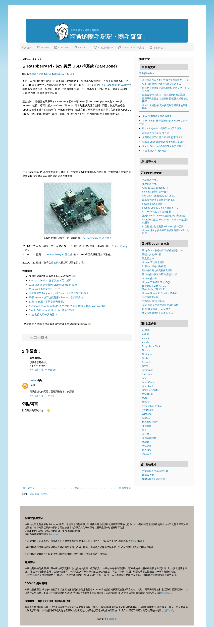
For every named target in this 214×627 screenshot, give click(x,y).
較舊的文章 (125, 488)
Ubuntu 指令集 (149, 278)
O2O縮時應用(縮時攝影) (154, 479)
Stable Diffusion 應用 (131, 47)
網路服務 (146, 449)
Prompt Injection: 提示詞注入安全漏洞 (50, 280)
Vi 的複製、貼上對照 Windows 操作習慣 (163, 226)
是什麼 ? (146, 434)
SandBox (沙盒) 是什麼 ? (155, 191)
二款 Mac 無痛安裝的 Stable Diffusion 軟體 (53, 284)
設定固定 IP (148, 258)
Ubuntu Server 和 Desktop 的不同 (159, 293)
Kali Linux (147, 374)
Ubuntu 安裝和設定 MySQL (156, 282)
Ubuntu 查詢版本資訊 (153, 262)
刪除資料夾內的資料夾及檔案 (157, 270)
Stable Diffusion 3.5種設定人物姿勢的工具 (164, 146)
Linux (49, 74)
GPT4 (145, 366)
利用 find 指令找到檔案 (154, 266)
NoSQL (146, 402)
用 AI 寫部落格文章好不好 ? (44, 288)
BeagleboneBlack (151, 346)
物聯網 (33, 74)
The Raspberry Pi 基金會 (114, 84)
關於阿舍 (156, 47)
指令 (144, 429)
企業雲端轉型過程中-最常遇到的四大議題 (163, 94)
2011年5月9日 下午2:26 (42, 396)
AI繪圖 (145, 334)
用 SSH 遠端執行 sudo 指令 (156, 309)
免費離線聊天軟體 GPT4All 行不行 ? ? (162, 137)
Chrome (146, 350)
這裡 (74, 276)
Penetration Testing (152, 406)
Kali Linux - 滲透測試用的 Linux (158, 195)
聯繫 (132, 540)
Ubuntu (42, 47)
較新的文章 (29, 488)
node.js (146, 418)
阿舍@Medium (146, 73)
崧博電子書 (148, 475)
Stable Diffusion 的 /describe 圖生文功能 (52, 310)
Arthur (33, 380)
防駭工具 (146, 453)
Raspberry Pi (60, 74)
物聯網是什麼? (149, 183)
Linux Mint (147, 386)
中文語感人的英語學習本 (155, 471)
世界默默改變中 (150, 422)
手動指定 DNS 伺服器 (153, 301)
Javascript (147, 370)
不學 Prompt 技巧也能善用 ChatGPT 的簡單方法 (56, 297)
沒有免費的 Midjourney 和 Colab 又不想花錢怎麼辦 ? (58, 293)
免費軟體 (146, 426)
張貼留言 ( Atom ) (39, 493)
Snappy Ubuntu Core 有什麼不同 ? (160, 207)
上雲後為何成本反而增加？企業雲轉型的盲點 (165, 79)
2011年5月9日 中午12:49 (43, 370)
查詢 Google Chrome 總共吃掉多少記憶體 (164, 215)
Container (61, 47)
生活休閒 (146, 446)
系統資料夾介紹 (150, 297)
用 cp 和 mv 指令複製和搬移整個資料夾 (162, 250)
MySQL (146, 398)
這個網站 (56, 262)
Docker (145, 358)
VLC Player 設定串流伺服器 (156, 211)
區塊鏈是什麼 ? (150, 179)
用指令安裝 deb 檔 (151, 254)
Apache (146, 342)
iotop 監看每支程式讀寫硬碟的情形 (160, 305)
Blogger (112, 618)
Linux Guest (148, 382)
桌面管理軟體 (149, 438)
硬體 (41, 74)
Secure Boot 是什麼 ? (153, 203)
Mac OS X (147, 394)
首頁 (26, 47)
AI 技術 (146, 330)
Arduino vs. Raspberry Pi (155, 187)
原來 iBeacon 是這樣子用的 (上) (158, 199)
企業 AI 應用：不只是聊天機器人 (47, 301)
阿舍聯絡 (166, 592)
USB (72, 74)
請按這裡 (168, 610)
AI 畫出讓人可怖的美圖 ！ (43, 314)
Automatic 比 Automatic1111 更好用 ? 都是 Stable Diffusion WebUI (67, 306)
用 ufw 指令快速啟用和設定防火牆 (160, 274)
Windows (147, 414)
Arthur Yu (54, 534)
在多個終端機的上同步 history (157, 313)
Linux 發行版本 (150, 390)
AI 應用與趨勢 (103, 47)
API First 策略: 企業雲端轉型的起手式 (161, 83)
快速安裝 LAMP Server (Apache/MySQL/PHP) (154, 287)
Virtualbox (81, 47)
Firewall (146, 362)
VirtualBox (147, 410)
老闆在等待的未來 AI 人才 (155, 132)
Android (146, 338)
